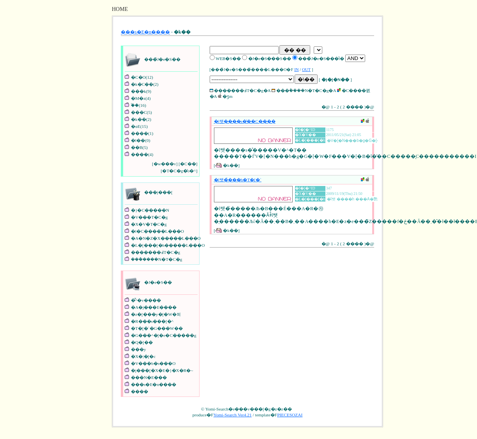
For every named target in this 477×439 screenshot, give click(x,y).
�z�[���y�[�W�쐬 (156, 314)
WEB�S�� (228, 58)
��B (137, 147)
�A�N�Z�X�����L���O (166, 238)
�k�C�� (142, 84)
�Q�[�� (142, 342)
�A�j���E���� (154, 307)
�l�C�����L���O (157, 231)
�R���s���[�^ (152, 321)
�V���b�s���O (153, 363)
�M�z (138, 98)
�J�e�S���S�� (269, 58)
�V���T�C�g (149, 217)
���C (139, 112)
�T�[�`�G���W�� (157, 328)
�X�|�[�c (143, 356)
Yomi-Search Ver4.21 (233, 414)
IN (296, 69)
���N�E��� (149, 377)
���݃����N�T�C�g (156, 259)
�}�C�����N (150, 210)
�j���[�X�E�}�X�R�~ (162, 370)
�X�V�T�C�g (149, 224)
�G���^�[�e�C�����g (163, 335)
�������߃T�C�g (155, 252)
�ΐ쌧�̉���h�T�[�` (237, 179)
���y (138, 349)
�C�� (188, 163)
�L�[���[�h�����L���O (168, 245)
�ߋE (135, 126)
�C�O (138, 77)
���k (138, 91)
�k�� (138, 119)
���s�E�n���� (145, 32)
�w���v (165, 163)
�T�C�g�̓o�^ (179, 170)
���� (139, 133)
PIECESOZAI (289, 414)
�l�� (138, 140)
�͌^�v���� (146, 300)
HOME (120, 9)
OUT (306, 69)
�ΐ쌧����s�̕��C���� (245, 121)
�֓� (135, 105)
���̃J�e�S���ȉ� (321, 58)
